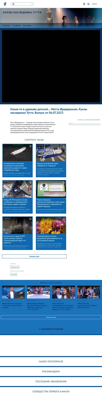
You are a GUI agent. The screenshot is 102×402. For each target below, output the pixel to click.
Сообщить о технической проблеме (89, 119)
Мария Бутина (15, 267)
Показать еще (34, 256)
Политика (13, 274)
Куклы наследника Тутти (22, 12)
